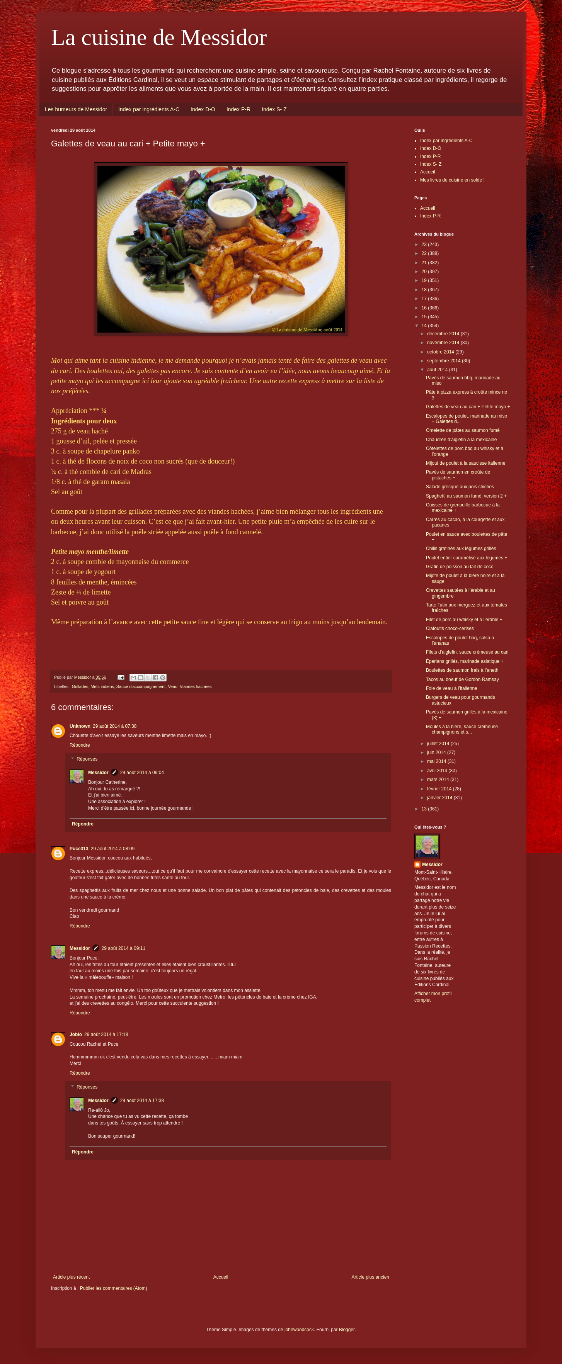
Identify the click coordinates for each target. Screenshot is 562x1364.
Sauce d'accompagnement (141, 686)
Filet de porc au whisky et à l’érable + (464, 619)
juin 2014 (437, 752)
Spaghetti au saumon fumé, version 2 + (466, 496)
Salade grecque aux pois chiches (460, 486)
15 (425, 316)
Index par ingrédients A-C (148, 109)
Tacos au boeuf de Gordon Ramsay (462, 679)
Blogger (347, 1329)
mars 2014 (438, 779)
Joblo (76, 1034)
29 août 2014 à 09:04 (142, 772)
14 (425, 325)
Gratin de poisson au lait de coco (460, 566)
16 (425, 308)
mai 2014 (437, 761)
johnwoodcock (299, 1329)
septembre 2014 (444, 361)
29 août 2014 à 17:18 (106, 1034)
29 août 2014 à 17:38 (142, 1100)
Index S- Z (274, 109)
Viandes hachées (196, 686)
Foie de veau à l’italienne (451, 688)
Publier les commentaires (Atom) (113, 1288)
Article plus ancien (370, 1277)
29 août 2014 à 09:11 (123, 948)
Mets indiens (102, 686)
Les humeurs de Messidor (76, 109)
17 (425, 298)
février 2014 (440, 789)
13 (425, 809)
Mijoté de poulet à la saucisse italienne (465, 463)
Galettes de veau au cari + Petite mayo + (468, 406)
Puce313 (79, 848)
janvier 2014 (440, 797)
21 (425, 262)
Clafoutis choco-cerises (450, 628)
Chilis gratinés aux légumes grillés (461, 548)
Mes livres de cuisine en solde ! (452, 180)
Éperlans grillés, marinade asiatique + (464, 661)
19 (425, 280)
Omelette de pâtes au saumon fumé (463, 430)
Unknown (80, 726)
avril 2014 (437, 770)
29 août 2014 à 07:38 (114, 726)
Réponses (87, 759)
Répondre (80, 745)
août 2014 (438, 369)
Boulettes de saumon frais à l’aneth (462, 670)
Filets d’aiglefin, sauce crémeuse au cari (467, 652)
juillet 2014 (439, 743)
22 (425, 253)
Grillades (80, 686)
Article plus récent (71, 1277)
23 (425, 244)
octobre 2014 (441, 352)
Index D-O (203, 109)
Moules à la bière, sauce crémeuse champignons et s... (462, 729)
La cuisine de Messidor (159, 37)
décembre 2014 (444, 333)
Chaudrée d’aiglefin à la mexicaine (461, 439)
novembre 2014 (444, 342)
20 (425, 271)
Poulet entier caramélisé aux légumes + (466, 558)
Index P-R (238, 109)
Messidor (98, 772)
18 (425, 289)
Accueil (220, 1277)
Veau (172, 686)
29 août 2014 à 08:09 (113, 848)
